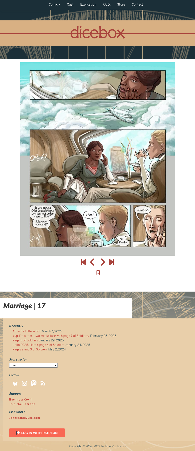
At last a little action (26, 331)
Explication (88, 4)
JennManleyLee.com (24, 417)
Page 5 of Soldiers (25, 340)
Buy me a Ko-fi (20, 399)
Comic (53, 4)
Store (121, 4)
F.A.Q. (106, 4)
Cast (70, 4)
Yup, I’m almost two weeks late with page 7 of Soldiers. (50, 336)
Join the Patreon (22, 404)
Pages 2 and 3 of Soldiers (30, 349)
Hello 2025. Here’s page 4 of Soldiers (38, 345)
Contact (137, 4)
